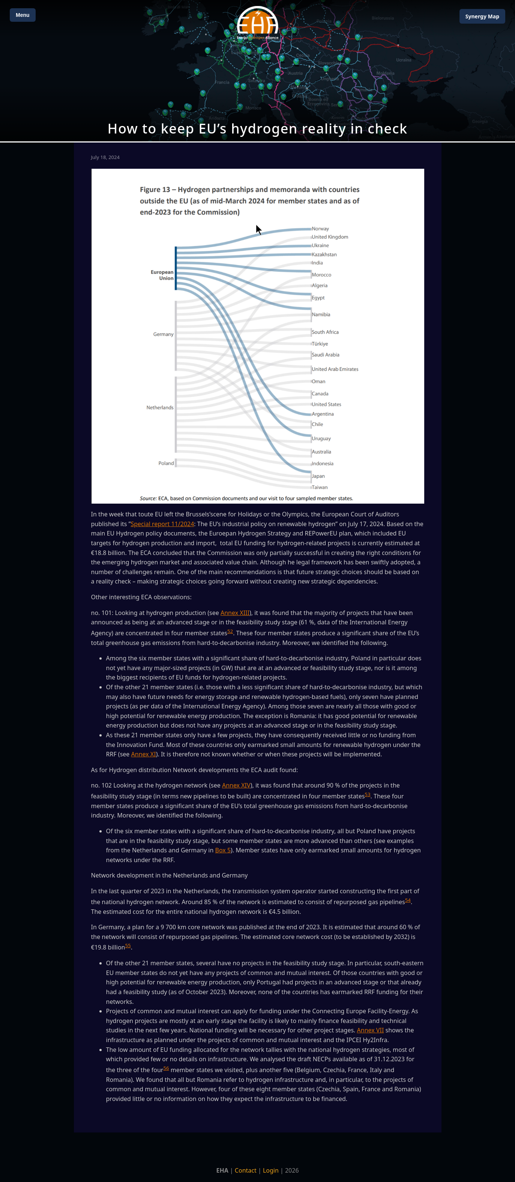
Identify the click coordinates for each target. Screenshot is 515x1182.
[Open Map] (257, 70)
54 (408, 900)
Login (271, 1170)
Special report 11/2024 (162, 524)
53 (367, 794)
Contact (246, 1170)
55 (128, 945)
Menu (23, 15)
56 (166, 1068)
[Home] (257, 22)
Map (482, 16)
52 (230, 631)
